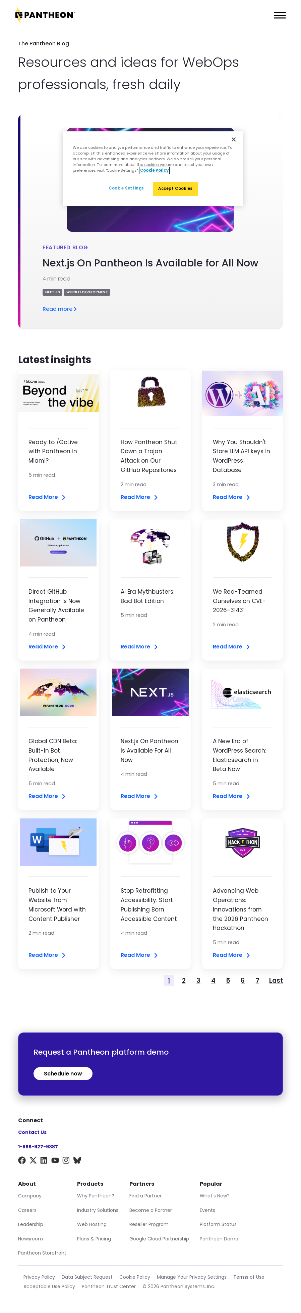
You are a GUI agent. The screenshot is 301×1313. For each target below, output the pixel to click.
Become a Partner (150, 1210)
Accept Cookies (175, 188)
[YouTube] (55, 1161)
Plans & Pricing (94, 1238)
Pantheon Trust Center (109, 1286)
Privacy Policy (39, 1277)
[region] (153, 168)
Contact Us (32, 1132)
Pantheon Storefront (42, 1253)
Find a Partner (145, 1195)
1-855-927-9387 (38, 1146)
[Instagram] (66, 1161)
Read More (47, 497)
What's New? (215, 1195)
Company (30, 1195)
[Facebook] (22, 1161)
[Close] (233, 139)
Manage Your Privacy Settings (192, 1277)
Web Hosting (92, 1224)
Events (207, 1210)
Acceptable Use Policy (49, 1286)
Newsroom (30, 1238)
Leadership (30, 1224)
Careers (27, 1210)
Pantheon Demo (219, 1238)
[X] (33, 1161)
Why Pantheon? (95, 1195)
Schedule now (63, 1073)
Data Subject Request (87, 1277)
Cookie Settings (126, 188)
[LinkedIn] (44, 1161)
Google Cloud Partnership (159, 1238)
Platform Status (218, 1224)
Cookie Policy (134, 1277)
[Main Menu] (278, 15)
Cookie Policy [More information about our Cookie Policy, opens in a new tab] (154, 170)
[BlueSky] (77, 1161)
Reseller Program (149, 1224)
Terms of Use (248, 1277)
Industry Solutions (97, 1210)
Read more (60, 309)
